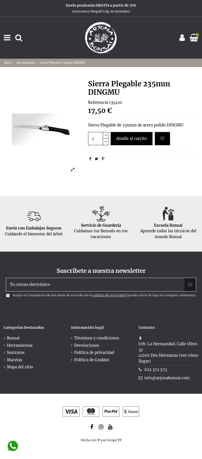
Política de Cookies (91, 359)
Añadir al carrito (131, 138)
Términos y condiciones (96, 338)
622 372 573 (155, 369)
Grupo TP (114, 440)
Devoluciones (86, 345)
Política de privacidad (94, 352)
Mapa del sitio (20, 367)
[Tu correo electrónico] (95, 284)
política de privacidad (109, 295)
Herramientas (20, 345)
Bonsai (13, 338)
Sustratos (16, 352)
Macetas (14, 359)
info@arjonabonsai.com (167, 377)
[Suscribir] (190, 284)
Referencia (98, 102)
